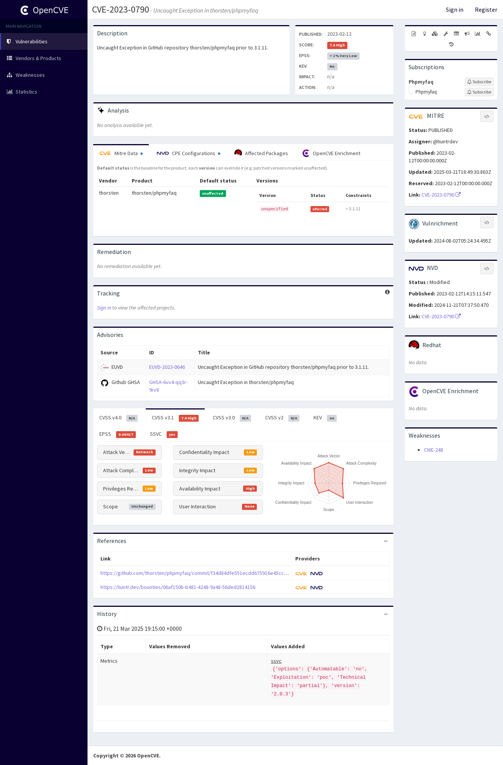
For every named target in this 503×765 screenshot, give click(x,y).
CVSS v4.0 (118, 418)
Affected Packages (261, 153)
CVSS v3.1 (175, 418)
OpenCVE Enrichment (331, 153)
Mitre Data (121, 153)
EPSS (117, 434)
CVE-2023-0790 (120, 9)
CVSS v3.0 (232, 418)
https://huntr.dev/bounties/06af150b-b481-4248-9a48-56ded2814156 (177, 587)
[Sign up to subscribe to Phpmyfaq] (479, 82)
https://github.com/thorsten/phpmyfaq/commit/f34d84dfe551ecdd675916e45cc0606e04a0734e (209, 573)
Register (486, 9)
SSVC (164, 434)
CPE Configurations (188, 153)
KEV (325, 418)
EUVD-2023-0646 (167, 366)
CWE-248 (433, 449)
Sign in (454, 9)
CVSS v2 (282, 418)
